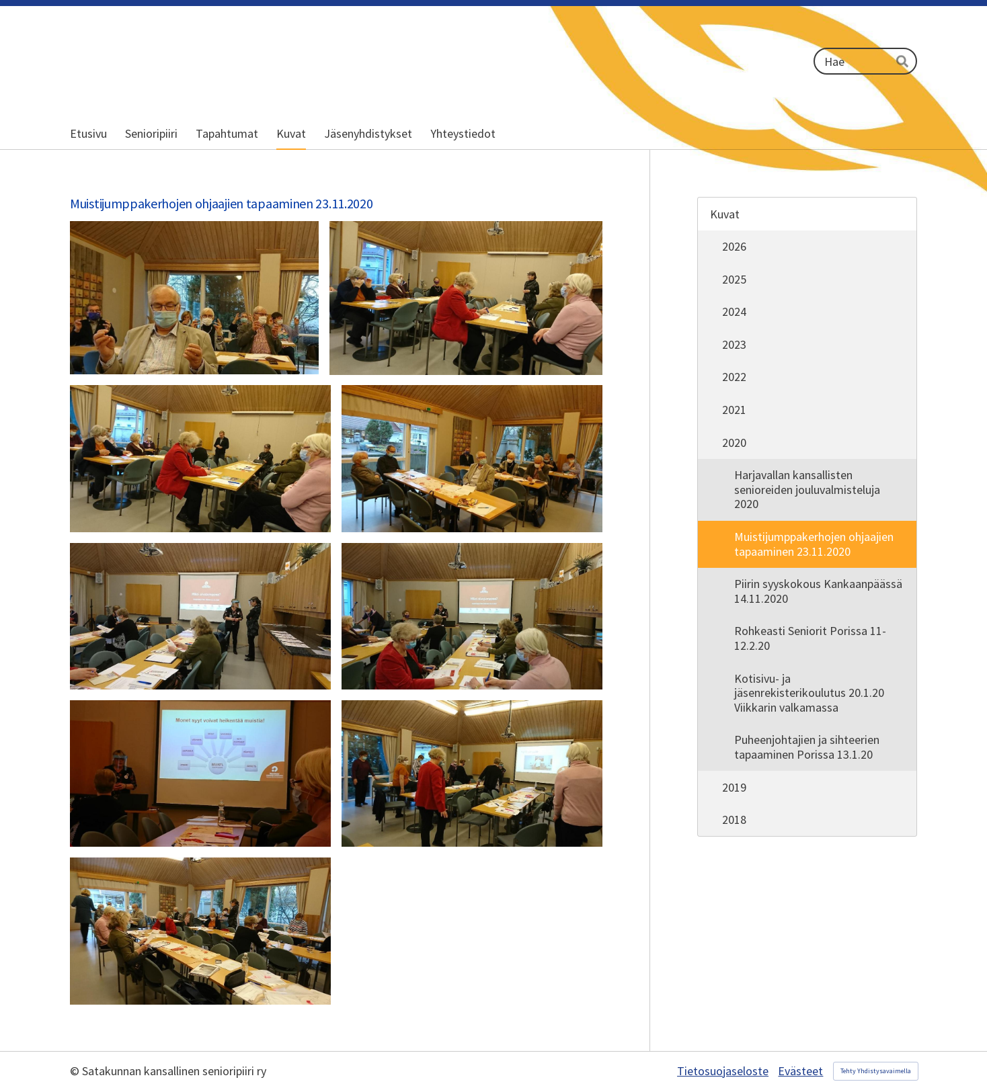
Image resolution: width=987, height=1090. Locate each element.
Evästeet (800, 1071)
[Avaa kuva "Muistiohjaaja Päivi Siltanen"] (472, 616)
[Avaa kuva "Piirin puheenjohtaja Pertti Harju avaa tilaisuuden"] (200, 458)
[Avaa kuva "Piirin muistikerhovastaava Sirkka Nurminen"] (465, 298)
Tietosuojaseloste (722, 1071)
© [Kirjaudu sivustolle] (76, 1071)
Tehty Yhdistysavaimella (875, 1070)
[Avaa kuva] (194, 297)
